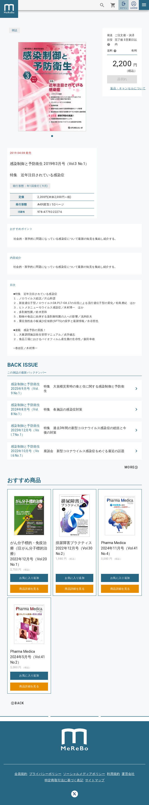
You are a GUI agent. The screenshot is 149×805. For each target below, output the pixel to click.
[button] (74, 388)
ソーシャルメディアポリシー (84, 774)
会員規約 (20, 774)
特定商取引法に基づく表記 (64, 780)
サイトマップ (95, 780)
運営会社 (128, 774)
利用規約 (113, 774)
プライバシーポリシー (45, 774)
